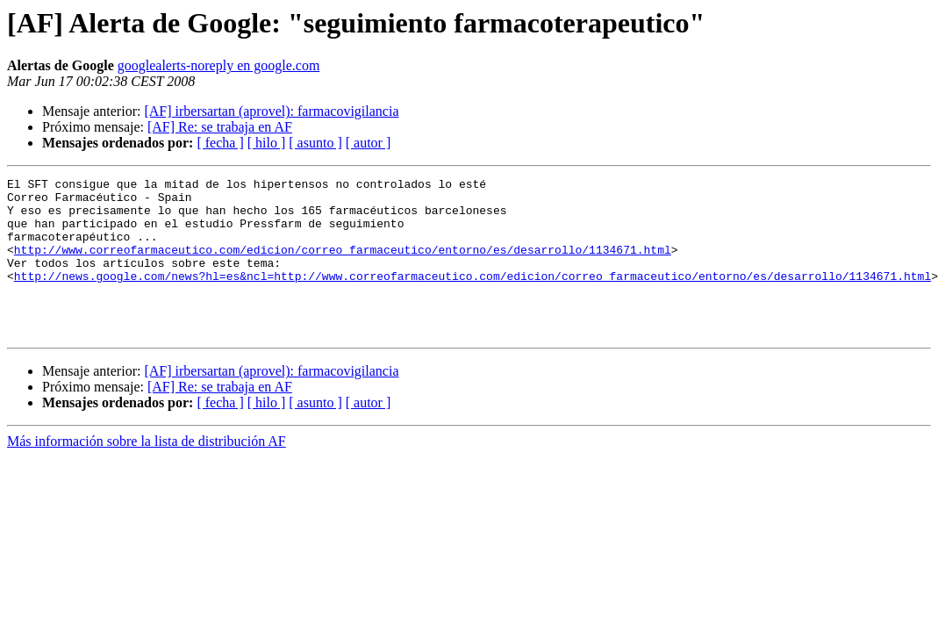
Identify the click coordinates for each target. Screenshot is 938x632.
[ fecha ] (220, 142)
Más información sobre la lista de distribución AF (146, 472)
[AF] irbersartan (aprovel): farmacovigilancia (271, 111)
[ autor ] (368, 142)
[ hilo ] (266, 142)
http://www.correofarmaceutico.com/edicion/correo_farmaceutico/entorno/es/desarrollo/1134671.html (342, 265)
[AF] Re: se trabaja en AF (219, 126)
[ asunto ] (315, 142)
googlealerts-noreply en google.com (219, 65)
